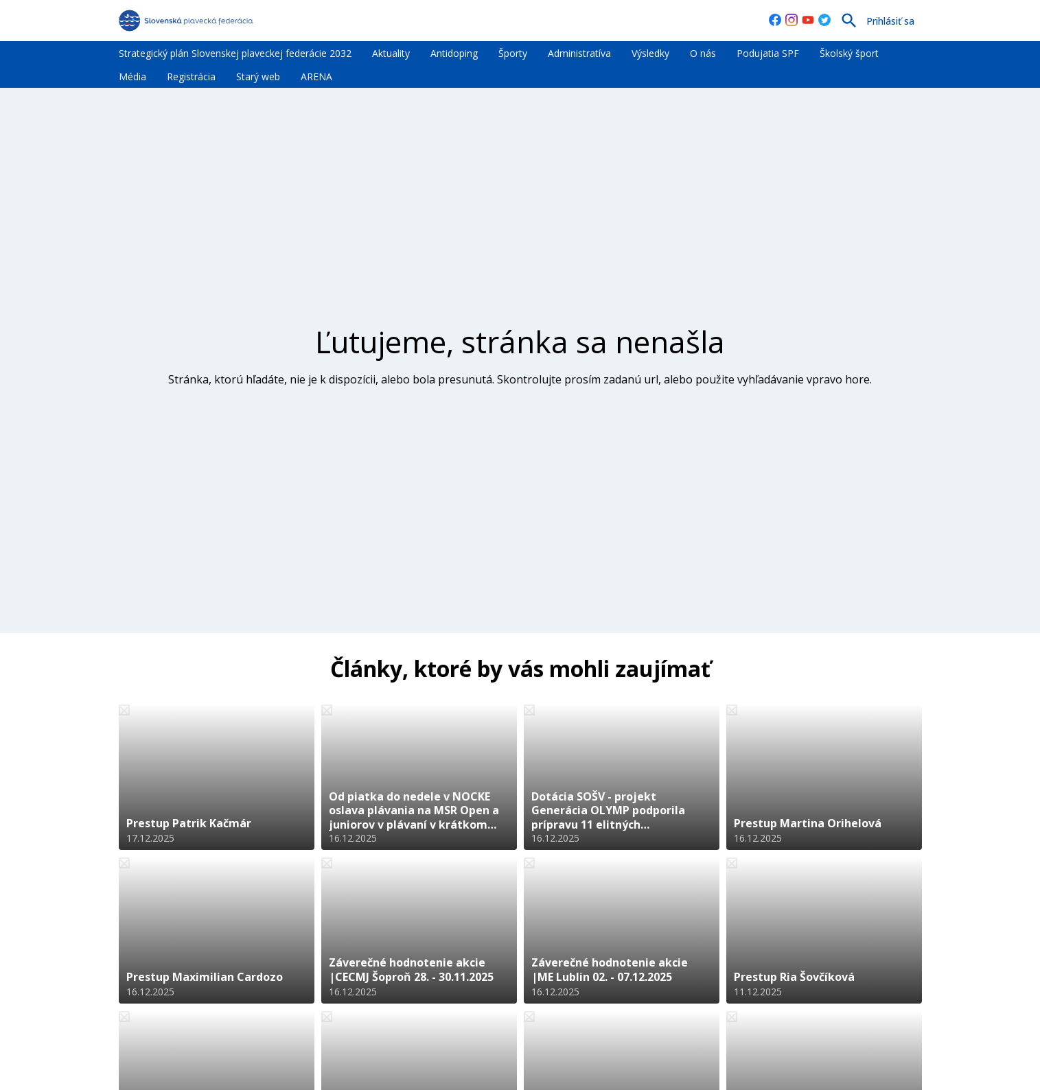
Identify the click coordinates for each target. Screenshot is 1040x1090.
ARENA (316, 76)
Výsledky (650, 53)
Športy (512, 53)
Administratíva (579, 53)
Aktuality (391, 53)
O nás (703, 53)
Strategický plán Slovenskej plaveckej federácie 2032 (235, 53)
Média (132, 76)
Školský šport (849, 53)
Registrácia (191, 76)
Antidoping (454, 53)
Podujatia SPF (768, 53)
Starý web (258, 76)
